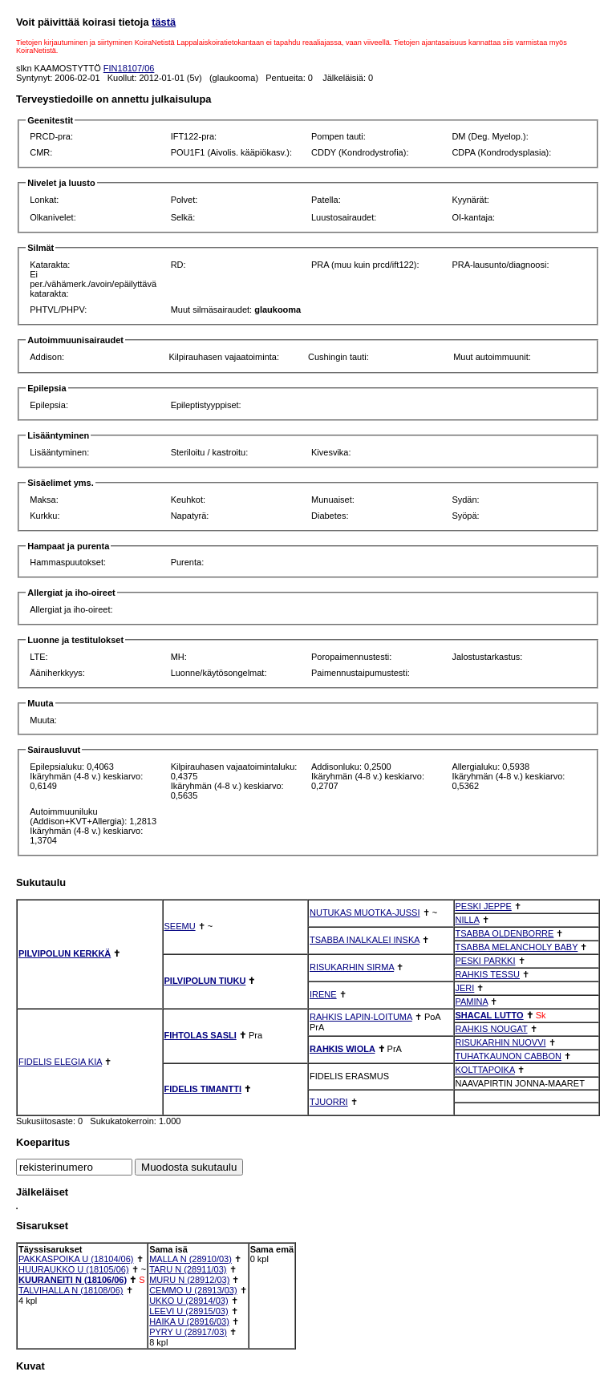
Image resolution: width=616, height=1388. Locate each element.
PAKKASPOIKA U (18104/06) (75, 1259)
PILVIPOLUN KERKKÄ (64, 953)
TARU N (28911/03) (187, 1269)
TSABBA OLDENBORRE (505, 933)
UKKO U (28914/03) (188, 1300)
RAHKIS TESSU (488, 974)
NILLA (468, 920)
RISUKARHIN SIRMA (352, 967)
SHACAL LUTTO (490, 1015)
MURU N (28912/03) (189, 1280)
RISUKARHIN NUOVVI (501, 1042)
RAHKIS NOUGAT (492, 1029)
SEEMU (180, 926)
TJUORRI (329, 1102)
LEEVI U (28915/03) (188, 1311)
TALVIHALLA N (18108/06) (70, 1290)
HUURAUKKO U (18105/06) (73, 1269)
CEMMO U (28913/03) (193, 1290)
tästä (164, 22)
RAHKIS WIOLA (342, 1049)
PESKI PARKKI (486, 960)
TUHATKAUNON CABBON (508, 1056)
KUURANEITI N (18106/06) (72, 1280)
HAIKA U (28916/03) (189, 1321)
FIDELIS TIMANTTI (203, 1089)
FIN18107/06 (129, 68)
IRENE (323, 994)
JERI (465, 988)
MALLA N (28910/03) (190, 1259)
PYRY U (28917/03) (188, 1332)
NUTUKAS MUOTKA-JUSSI (365, 912)
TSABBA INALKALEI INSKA (364, 940)
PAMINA (472, 1001)
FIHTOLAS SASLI (200, 1035)
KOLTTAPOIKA (485, 1069)
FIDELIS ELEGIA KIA (60, 1061)
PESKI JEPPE (484, 906)
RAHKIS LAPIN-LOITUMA (361, 1017)
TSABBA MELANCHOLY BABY (517, 947)
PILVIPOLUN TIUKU (205, 980)
